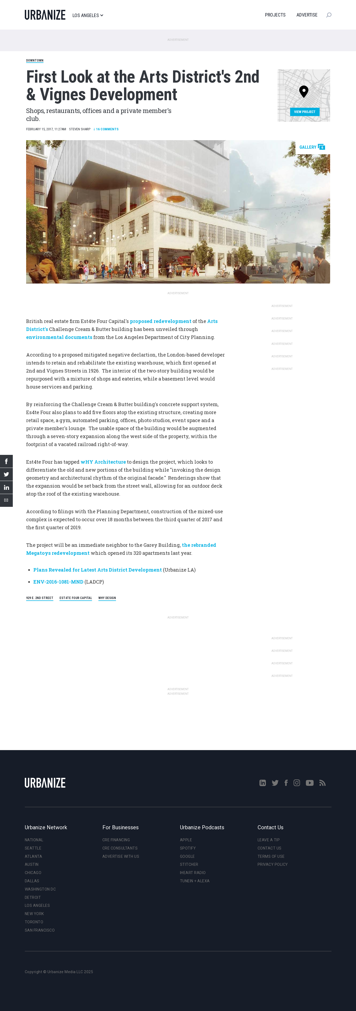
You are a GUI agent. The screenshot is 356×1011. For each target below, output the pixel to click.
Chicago (33, 873)
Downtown (34, 60)
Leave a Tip (269, 840)
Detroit (33, 897)
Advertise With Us (120, 856)
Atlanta (33, 856)
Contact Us (270, 848)
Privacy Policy (273, 864)
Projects (275, 15)
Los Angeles (88, 15)
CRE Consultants (120, 848)
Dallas (32, 881)
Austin (32, 864)
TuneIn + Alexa (195, 881)
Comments (106, 129)
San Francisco (40, 930)
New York (34, 914)
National (34, 840)
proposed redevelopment (160, 321)
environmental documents (59, 337)
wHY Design (107, 598)
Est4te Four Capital (75, 598)
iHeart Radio (193, 873)
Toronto (34, 922)
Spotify (188, 848)
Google (187, 856)
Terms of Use (271, 856)
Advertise (307, 15)
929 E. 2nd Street (39, 598)
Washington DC (40, 889)
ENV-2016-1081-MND (58, 582)
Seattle (33, 848)
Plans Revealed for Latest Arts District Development (97, 570)
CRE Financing (116, 840)
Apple (186, 840)
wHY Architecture (103, 462)
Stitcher (189, 864)
